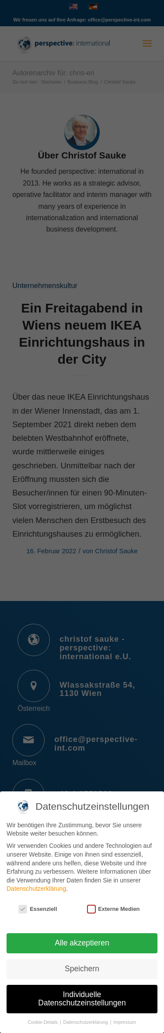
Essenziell (37, 904)
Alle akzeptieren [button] (82, 938)
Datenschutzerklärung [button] (86, 1017)
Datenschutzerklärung (36, 883)
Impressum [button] (124, 1017)
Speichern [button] (82, 963)
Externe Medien (113, 904)
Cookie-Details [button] (43, 1017)
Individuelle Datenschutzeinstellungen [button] (82, 994)
